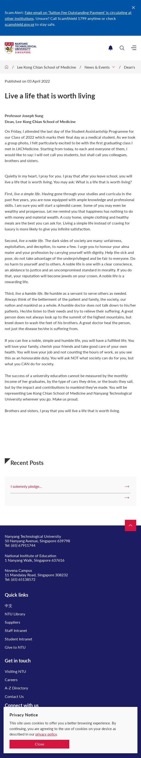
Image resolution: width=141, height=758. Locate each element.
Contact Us (14, 696)
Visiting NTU (15, 671)
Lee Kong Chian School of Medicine (46, 67)
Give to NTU (15, 647)
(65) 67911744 (23, 545)
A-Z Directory (16, 688)
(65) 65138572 (23, 579)
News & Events (97, 67)
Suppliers (12, 622)
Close (39, 744)
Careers (11, 679)
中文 (8, 605)
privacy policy (46, 734)
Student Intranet (18, 639)
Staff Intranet (16, 630)
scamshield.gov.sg (19, 24)
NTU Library (15, 614)
